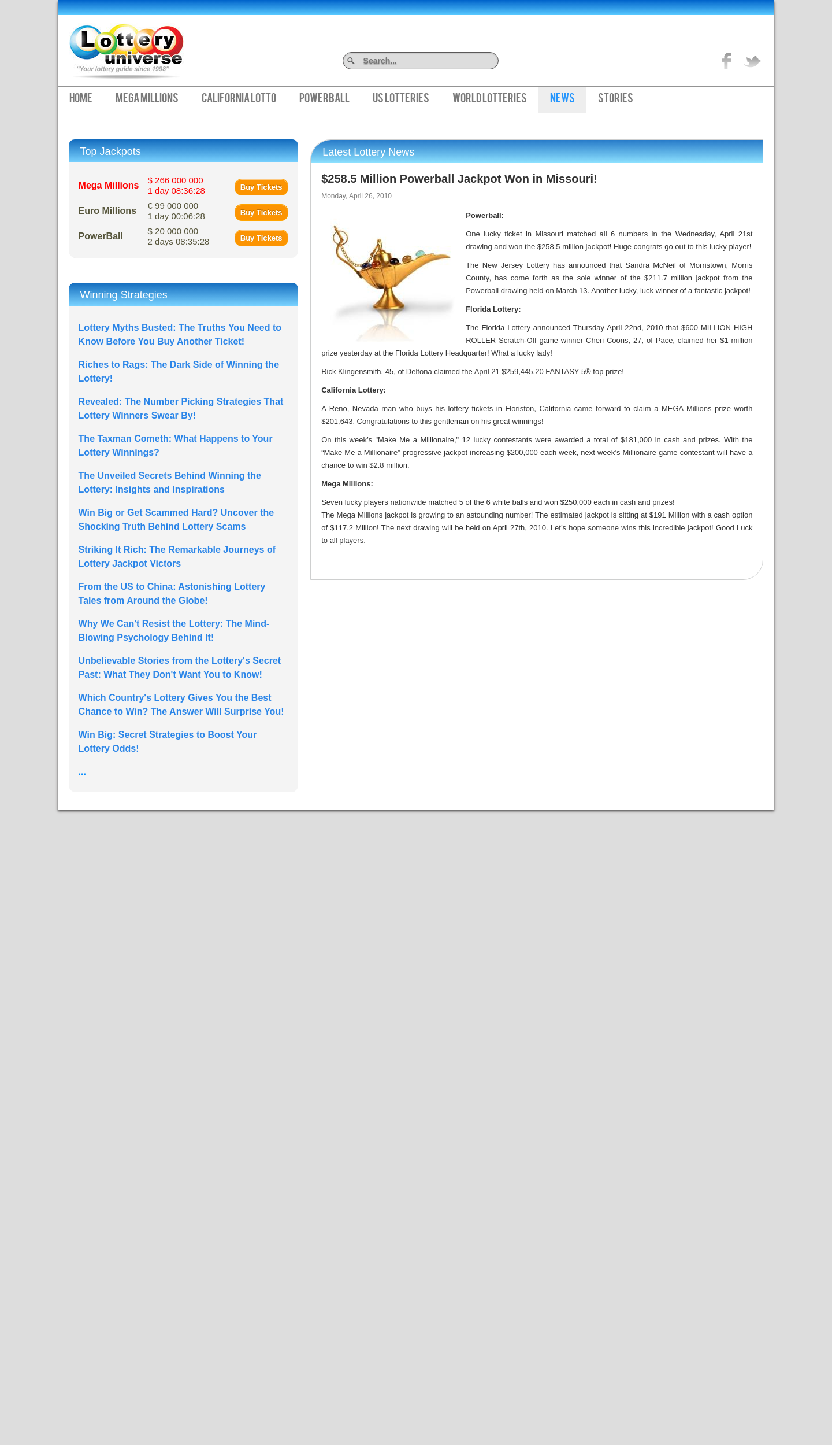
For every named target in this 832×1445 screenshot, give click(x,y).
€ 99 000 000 (176, 211)
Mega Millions (147, 99)
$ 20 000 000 (179, 236)
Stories (615, 99)
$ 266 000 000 (176, 185)
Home (80, 99)
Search (494, 60)
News (562, 99)
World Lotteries (489, 99)
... (82, 772)
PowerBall (324, 99)
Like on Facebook (727, 60)
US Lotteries (401, 99)
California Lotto (239, 99)
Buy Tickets (261, 187)
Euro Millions (107, 211)
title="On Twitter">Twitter (752, 60)
